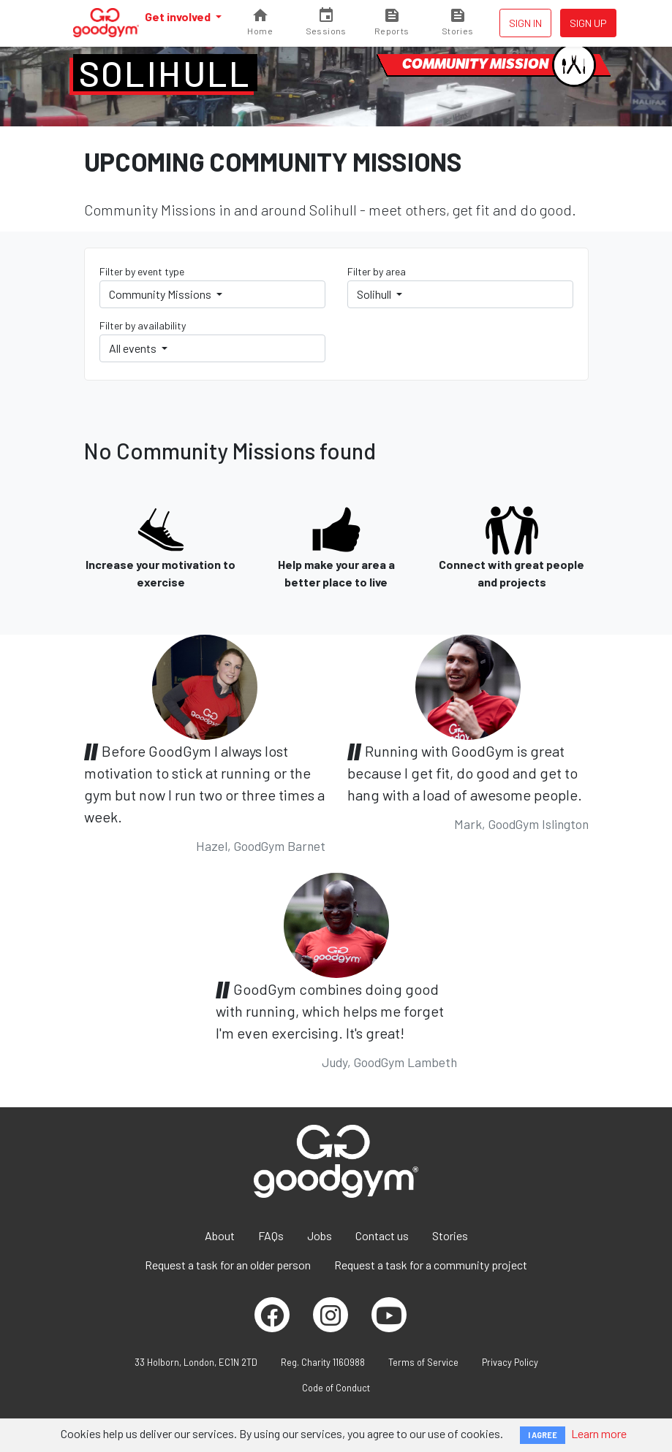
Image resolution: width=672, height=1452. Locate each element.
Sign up (588, 23)
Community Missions (161, 294)
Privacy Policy (510, 1362)
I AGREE (542, 1435)
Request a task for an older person (228, 1265)
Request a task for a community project (430, 1265)
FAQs (271, 1235)
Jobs (319, 1235)
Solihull (165, 73)
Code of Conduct (336, 1388)
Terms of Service (423, 1362)
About (220, 1235)
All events (134, 348)
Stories (450, 1235)
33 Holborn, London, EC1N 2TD (196, 1362)
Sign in (525, 23)
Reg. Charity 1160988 (323, 1362)
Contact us (382, 1235)
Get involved (179, 16)
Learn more (599, 1433)
